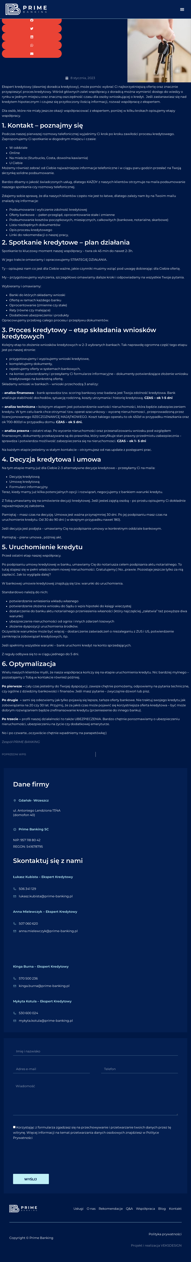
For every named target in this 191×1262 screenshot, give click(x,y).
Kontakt (175, 1213)
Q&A (129, 1213)
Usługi (78, 1213)
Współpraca (145, 1213)
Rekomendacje (111, 1213)
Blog (162, 1213)
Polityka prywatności (165, 1239)
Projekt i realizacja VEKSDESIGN (156, 1250)
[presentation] (41, 1162)
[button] (182, 9)
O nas (91, 1213)
